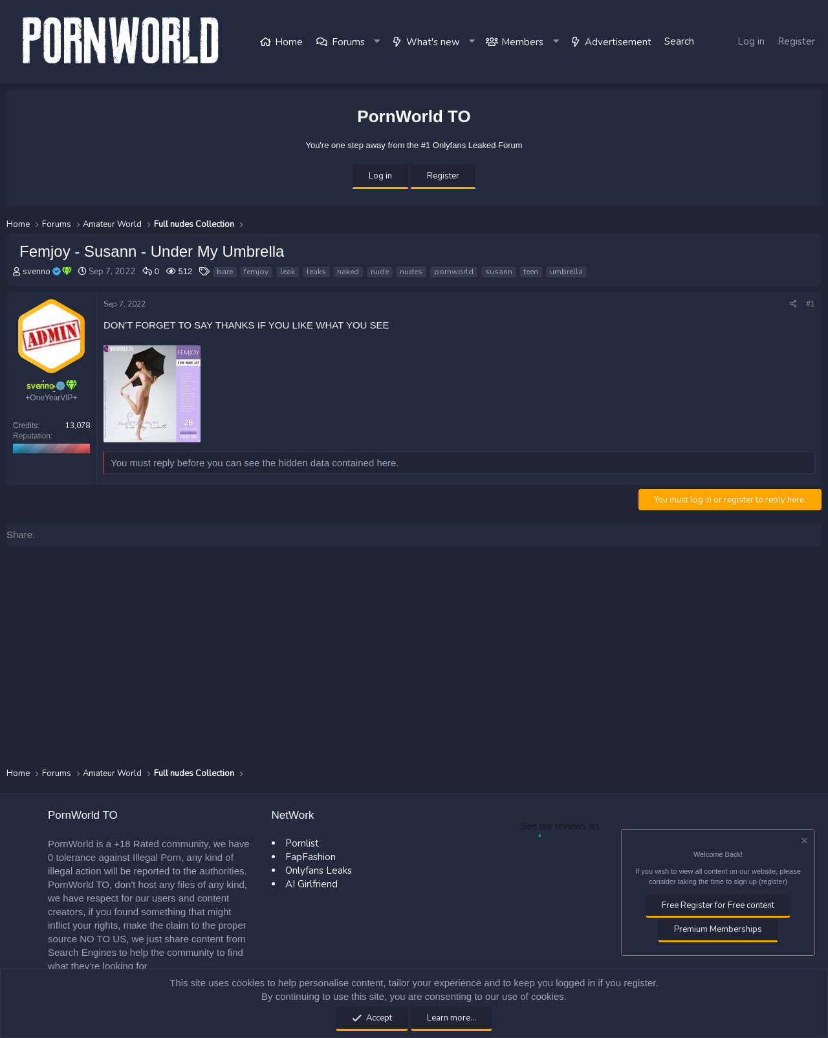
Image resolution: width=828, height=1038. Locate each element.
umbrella (566, 271)
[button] (377, 42)
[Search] (679, 41)
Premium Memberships (718, 929)
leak (287, 271)
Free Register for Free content (718, 905)
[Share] (793, 304)
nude (380, 271)
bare (225, 271)
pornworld (454, 271)
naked (348, 271)
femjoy (256, 271)
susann (498, 271)
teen (530, 271)
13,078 (77, 425)
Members (522, 42)
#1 (810, 304)
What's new (433, 42)
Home (289, 42)
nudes (411, 271)
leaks (316, 271)
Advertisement (618, 42)
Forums (348, 42)
